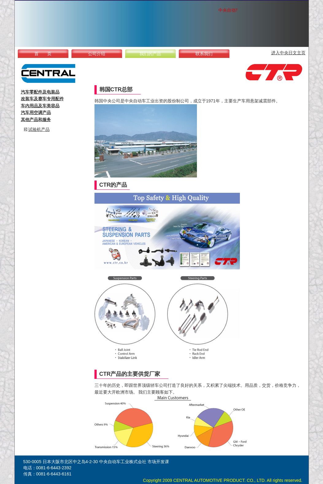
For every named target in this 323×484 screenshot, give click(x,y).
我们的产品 (150, 53)
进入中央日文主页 (288, 52)
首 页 (43, 53)
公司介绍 (96, 53)
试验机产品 (39, 129)
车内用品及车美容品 (40, 105)
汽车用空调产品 (36, 112)
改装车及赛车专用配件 (42, 98)
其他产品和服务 (36, 119)
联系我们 (204, 53)
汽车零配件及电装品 (40, 92)
